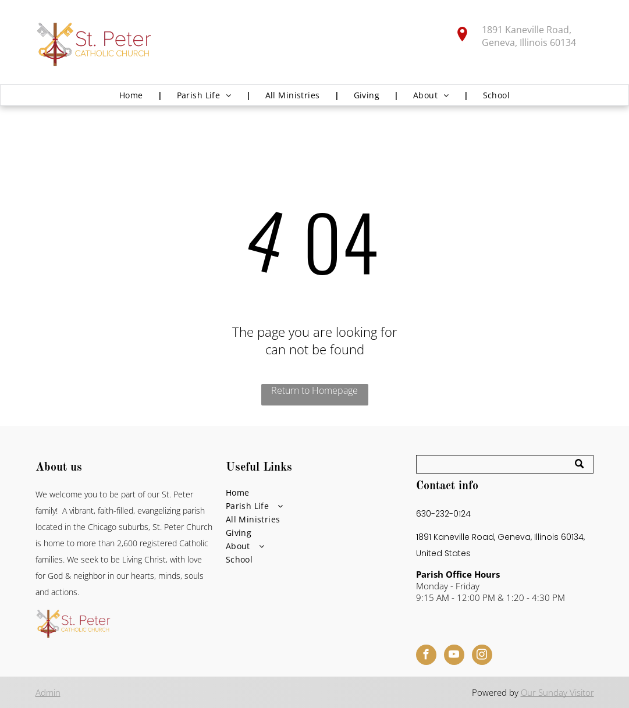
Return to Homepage (314, 390)
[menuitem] (133, 95)
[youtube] (454, 656)
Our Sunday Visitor (557, 692)
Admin (48, 692)
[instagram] (482, 656)
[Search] (505, 464)
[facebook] (426, 656)
